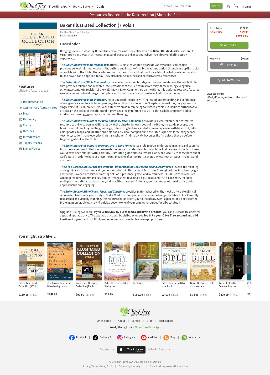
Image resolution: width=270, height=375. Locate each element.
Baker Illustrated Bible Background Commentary (116, 286)
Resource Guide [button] (33, 102)
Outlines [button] (28, 131)
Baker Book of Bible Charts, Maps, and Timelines (95, 192)
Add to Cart (229, 45)
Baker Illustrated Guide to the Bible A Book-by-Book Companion (104, 121)
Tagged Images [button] (32, 143)
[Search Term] (186, 6)
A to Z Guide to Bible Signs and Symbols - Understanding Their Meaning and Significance (119, 167)
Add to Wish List (229, 80)
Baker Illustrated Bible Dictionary (86, 100)
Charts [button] (27, 125)
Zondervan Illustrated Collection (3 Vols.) (87, 284)
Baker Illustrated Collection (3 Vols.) (28, 284)
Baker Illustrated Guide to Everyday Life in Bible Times (98, 146)
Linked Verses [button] (31, 149)
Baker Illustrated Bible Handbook (86, 65)
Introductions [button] (31, 137)
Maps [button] (26, 114)
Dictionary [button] (29, 119)
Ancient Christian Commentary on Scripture (228, 286)
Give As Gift (229, 65)
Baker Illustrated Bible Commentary (87, 82)
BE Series (138, 283)
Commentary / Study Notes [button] (40, 108)
